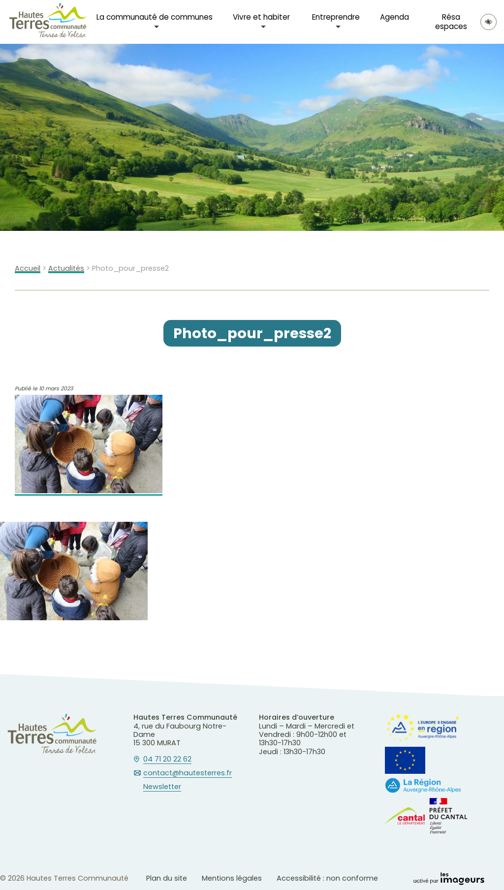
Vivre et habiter (261, 17)
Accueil (27, 268)
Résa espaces (451, 21)
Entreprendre (336, 17)
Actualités (66, 268)
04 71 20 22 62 (167, 759)
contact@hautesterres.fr (187, 773)
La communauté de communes (154, 17)
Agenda (394, 17)
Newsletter (162, 787)
